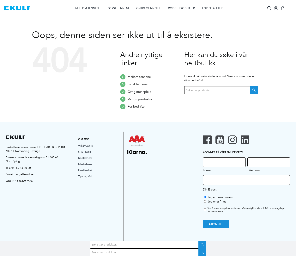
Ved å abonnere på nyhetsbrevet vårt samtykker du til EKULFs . (246, 210)
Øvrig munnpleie (139, 91)
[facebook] (207, 139)
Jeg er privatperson (220, 197)
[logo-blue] (17, 7)
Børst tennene (138, 84)
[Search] (269, 8)
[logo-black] (15, 137)
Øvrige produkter (140, 99)
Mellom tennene (139, 76)
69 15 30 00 (23, 168)
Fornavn (208, 170)
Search (254, 90)
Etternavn (253, 170)
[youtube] (219, 139)
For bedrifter (137, 106)
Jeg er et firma (217, 201)
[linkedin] (245, 139)
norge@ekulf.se (24, 174)
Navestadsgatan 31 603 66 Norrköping (32, 159)
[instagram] (232, 139)
